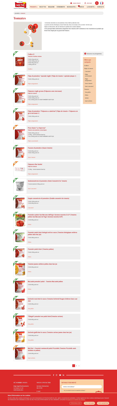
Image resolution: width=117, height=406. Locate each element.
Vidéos (81, 6)
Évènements (61, 7)
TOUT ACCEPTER (103, 403)
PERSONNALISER (76, 403)
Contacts (100, 7)
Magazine (51, 7)
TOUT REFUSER (89, 403)
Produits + (33, 7)
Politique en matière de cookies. (76, 399)
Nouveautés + (71, 7)
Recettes (42, 7)
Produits (17, 13)
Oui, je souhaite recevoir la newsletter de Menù (74, 390)
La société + (91, 7)
